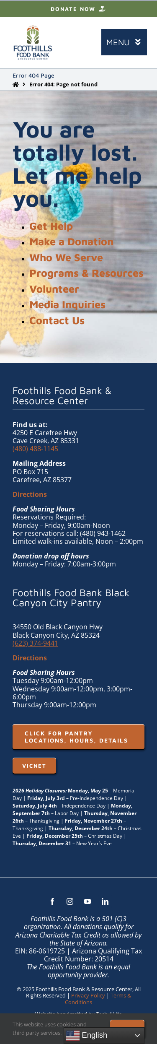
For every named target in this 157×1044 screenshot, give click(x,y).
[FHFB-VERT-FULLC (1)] (33, 28)
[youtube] (87, 901)
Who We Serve (66, 257)
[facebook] (52, 901)
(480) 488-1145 (35, 448)
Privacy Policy (88, 995)
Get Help (51, 226)
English (86, 1035)
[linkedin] (105, 901)
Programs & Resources (86, 273)
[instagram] (70, 901)
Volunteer (54, 289)
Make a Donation (71, 241)
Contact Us (57, 320)
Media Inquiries (67, 304)
